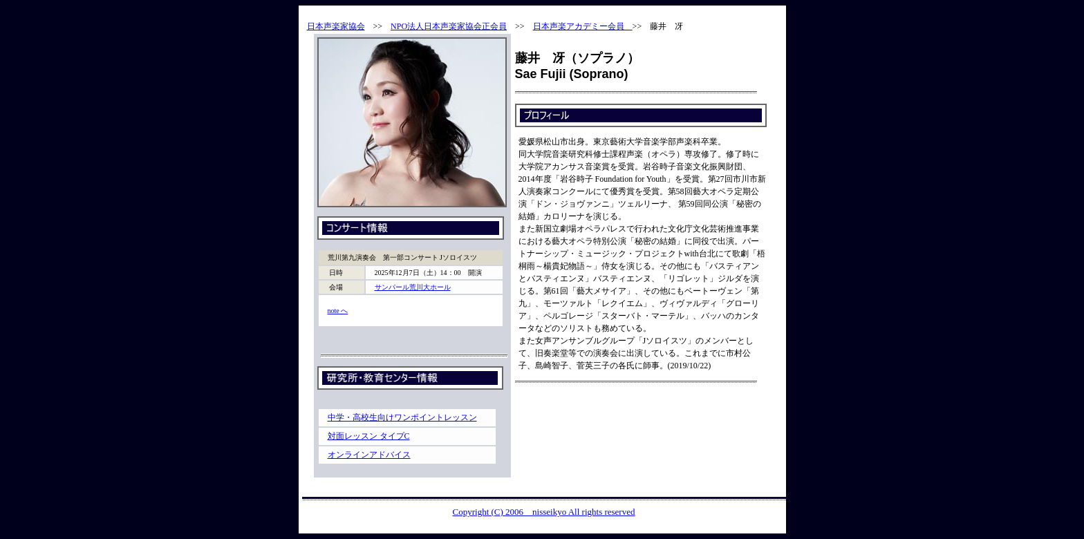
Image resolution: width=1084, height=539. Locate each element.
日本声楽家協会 (336, 26)
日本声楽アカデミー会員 (583, 26)
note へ (338, 310)
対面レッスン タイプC (369, 436)
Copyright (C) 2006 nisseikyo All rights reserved (544, 512)
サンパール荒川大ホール (413, 287)
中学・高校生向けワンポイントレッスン (402, 417)
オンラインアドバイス (369, 455)
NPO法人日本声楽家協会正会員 (449, 26)
